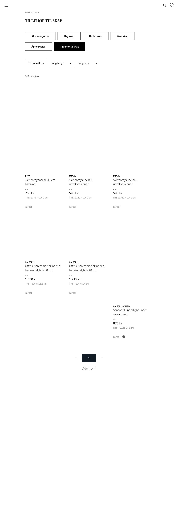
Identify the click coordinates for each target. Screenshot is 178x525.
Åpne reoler (38, 46)
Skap (37, 12)
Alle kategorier (40, 36)
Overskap (122, 36)
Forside (29, 12)
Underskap (95, 36)
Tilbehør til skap (69, 46)
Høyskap (69, 36)
